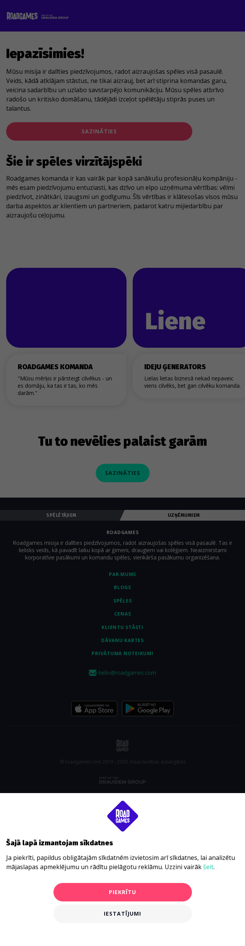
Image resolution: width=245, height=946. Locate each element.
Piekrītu (122, 892)
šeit (208, 867)
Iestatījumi (122, 913)
